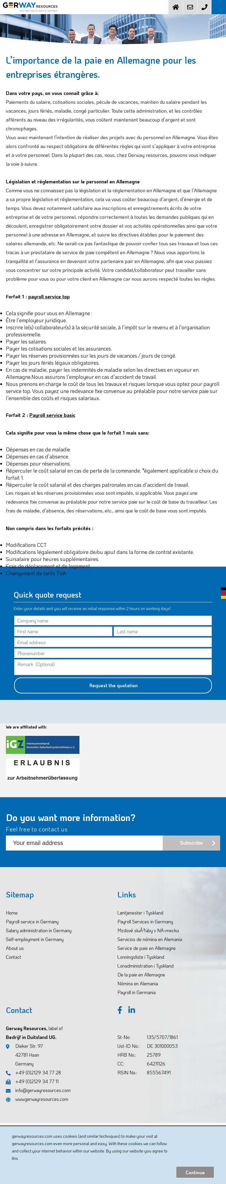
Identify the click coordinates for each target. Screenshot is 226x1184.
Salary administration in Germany (39, 930)
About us (15, 948)
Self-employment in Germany (35, 939)
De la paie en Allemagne (141, 974)
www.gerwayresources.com (37, 1099)
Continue (195, 1172)
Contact (13, 957)
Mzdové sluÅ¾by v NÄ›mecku (148, 930)
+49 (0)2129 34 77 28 (33, 1072)
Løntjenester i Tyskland (140, 913)
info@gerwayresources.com (38, 1090)
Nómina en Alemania (137, 983)
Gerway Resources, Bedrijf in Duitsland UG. (34, 1032)
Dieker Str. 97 (24, 1055)
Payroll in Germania (136, 992)
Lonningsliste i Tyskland (140, 957)
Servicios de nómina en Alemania (149, 939)
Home (12, 913)
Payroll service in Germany (32, 921)
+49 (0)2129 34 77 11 (32, 1081)
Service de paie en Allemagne (146, 948)
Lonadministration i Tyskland (145, 966)
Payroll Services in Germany (145, 921)
